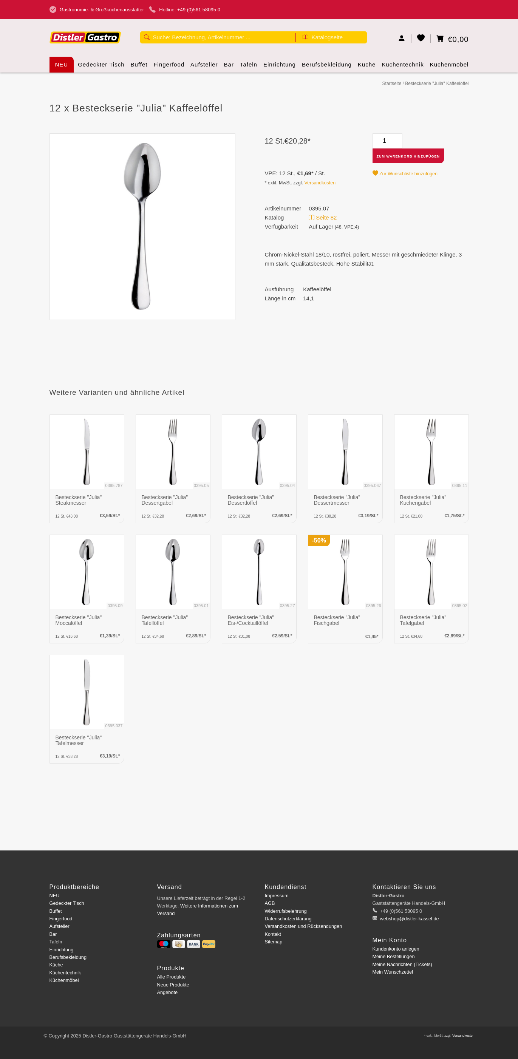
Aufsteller (204, 67)
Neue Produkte (173, 985)
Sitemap (274, 942)
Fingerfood (168, 67)
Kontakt (273, 934)
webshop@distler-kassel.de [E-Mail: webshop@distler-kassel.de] (409, 918)
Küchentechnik (403, 67)
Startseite (392, 83)
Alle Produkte (171, 977)
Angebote (167, 992)
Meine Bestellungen (394, 956)
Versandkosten (320, 183)
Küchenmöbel (449, 67)
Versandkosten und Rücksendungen (303, 926)
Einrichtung (279, 67)
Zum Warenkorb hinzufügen (408, 156)
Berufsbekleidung (327, 67)
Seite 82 (323, 217)
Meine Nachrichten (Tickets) (402, 964)
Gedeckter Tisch (101, 67)
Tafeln (248, 67)
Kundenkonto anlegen (396, 949)
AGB (270, 903)
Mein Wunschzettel (393, 972)
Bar (229, 67)
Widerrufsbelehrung (286, 911)
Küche (367, 67)
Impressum (277, 895)
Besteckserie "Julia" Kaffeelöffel (437, 83)
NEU (61, 64)
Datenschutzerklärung (288, 918)
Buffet (139, 67)
